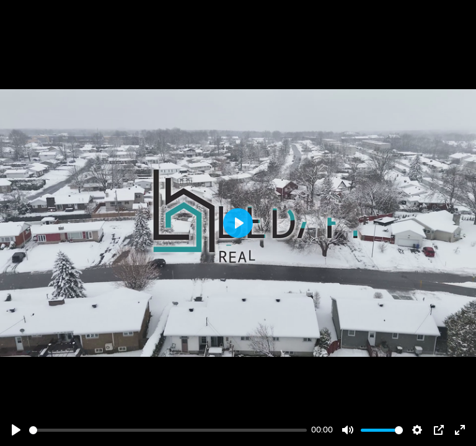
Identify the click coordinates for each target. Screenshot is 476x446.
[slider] (168, 430)
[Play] (16, 430)
